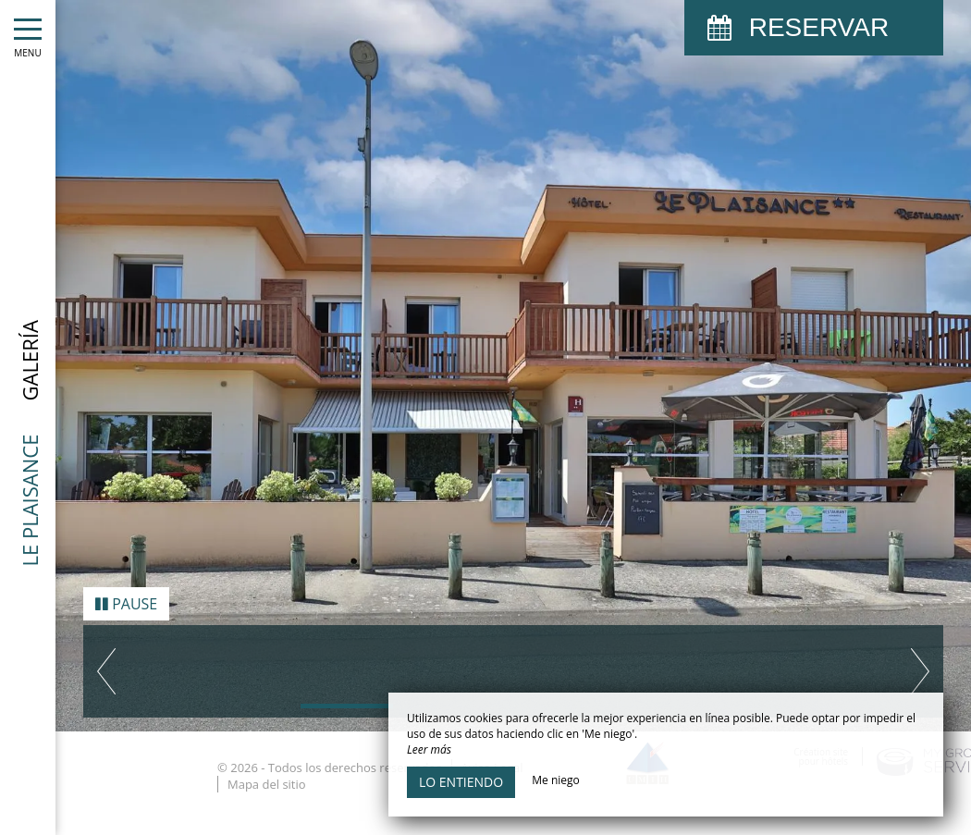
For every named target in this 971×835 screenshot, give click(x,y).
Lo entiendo (461, 782)
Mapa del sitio (266, 770)
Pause (126, 590)
